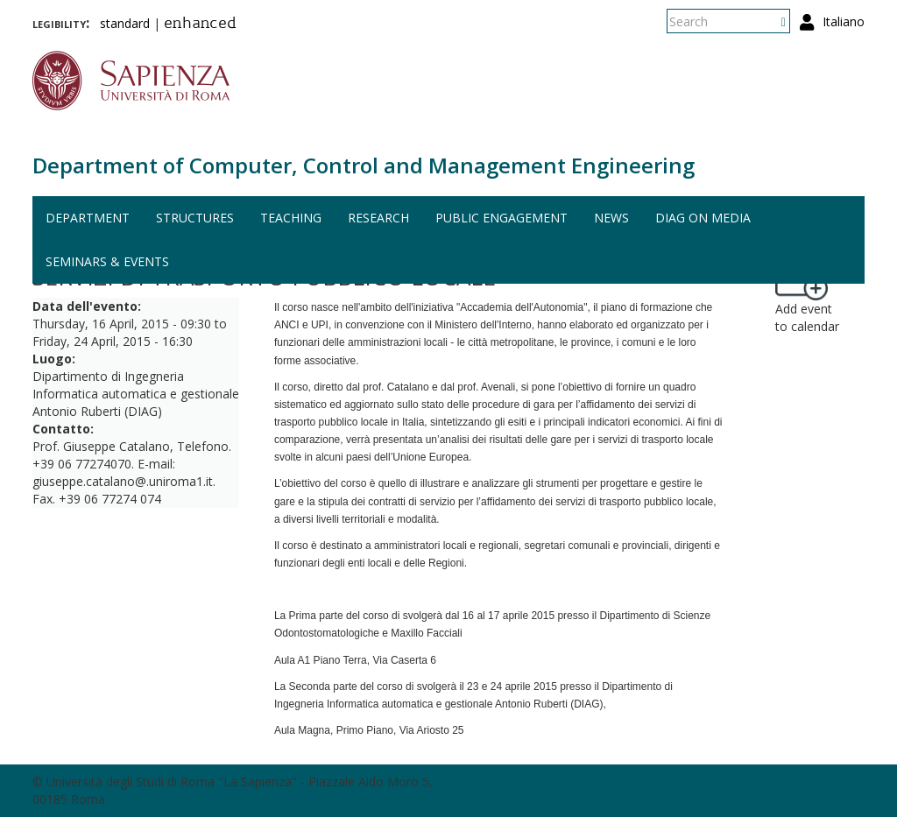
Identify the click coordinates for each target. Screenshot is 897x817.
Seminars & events (107, 261)
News (611, 217)
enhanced (200, 24)
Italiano (844, 21)
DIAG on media (703, 217)
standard (125, 23)
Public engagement (501, 217)
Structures (195, 217)
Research (378, 217)
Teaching (290, 217)
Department (88, 217)
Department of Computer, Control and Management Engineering (363, 165)
